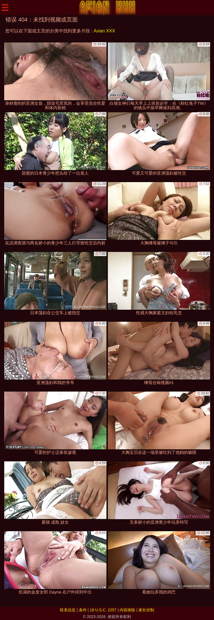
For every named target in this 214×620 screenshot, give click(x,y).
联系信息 (68, 610)
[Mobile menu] (5, 7)
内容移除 (127, 610)
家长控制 (146, 610)
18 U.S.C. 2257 (103, 610)
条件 (83, 610)
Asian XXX (104, 30)
